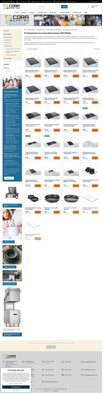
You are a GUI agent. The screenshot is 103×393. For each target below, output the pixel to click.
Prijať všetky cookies (16, 387)
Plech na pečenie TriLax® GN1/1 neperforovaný (32, 71)
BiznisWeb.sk (55, 390)
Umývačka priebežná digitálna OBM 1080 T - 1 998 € (11, 334)
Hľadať (64, 6)
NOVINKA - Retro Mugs (8, 242)
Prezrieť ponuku (9, 178)
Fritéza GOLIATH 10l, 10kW (9, 283)
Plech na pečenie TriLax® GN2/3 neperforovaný (51, 71)
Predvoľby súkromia (48, 388)
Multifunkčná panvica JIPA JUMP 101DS (11, 205)
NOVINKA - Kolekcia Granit (9, 267)
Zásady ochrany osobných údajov (60, 388)
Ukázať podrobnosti (16, 390)
